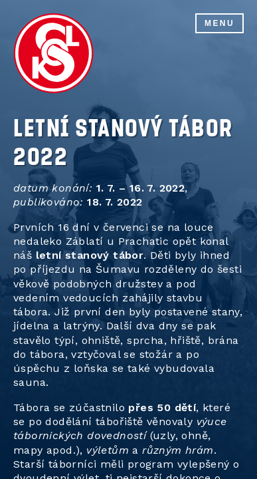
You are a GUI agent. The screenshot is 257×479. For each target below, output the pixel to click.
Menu (219, 23)
